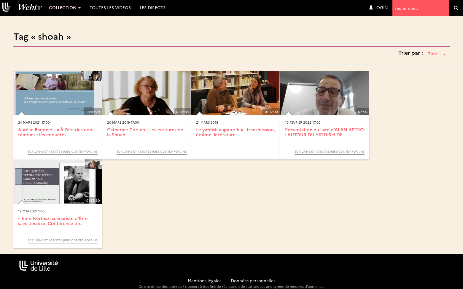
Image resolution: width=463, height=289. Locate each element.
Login (378, 7)
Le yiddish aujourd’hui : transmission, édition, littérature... (235, 132)
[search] (456, 8)
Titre (437, 53)
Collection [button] (65, 7)
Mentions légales (204, 280)
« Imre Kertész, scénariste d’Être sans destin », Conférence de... (53, 220)
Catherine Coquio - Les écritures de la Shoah (145, 132)
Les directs (153, 7)
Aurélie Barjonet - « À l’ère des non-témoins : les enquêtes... (56, 132)
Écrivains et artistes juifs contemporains (63, 151)
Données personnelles (253, 280)
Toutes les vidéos (110, 7)
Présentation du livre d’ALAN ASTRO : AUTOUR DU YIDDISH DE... (324, 132)
